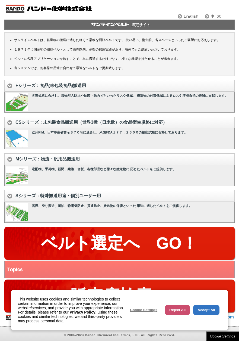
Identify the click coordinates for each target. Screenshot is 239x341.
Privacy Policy (82, 312)
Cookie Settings (222, 336)
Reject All (177, 310)
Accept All (206, 310)
